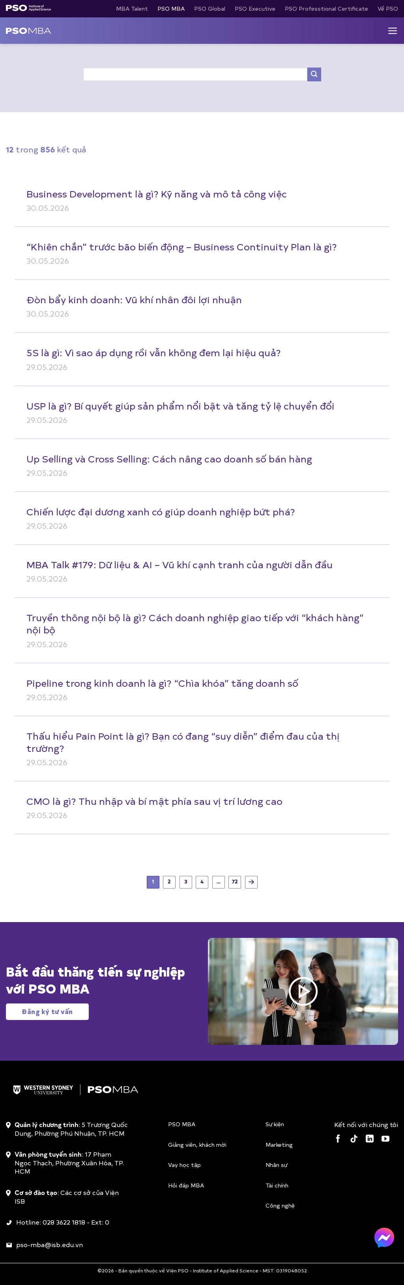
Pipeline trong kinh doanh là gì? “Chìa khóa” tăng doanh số (162, 682)
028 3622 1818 (64, 1221)
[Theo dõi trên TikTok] (354, 1139)
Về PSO (388, 8)
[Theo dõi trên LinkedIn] (370, 1139)
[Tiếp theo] (251, 882)
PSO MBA (171, 8)
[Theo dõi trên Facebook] (338, 1139)
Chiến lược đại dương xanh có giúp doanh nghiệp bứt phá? (160, 511)
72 (235, 881)
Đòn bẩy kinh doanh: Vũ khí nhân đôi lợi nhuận (134, 299)
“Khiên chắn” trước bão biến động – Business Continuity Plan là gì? (181, 246)
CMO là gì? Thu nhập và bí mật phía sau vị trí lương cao (154, 801)
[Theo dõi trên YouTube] (385, 1139)
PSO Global (209, 8)
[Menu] (392, 30)
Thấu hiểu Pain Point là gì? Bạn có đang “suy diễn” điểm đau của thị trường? (183, 741)
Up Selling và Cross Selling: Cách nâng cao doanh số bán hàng (169, 458)
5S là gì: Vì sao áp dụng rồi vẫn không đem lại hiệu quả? (153, 352)
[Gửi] (314, 74)
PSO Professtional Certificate (326, 8)
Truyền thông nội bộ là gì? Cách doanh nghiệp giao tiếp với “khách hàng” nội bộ (195, 623)
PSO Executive (255, 8)
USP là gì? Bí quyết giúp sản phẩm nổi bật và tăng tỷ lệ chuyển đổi (180, 405)
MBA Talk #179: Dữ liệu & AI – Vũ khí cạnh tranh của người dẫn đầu (179, 564)
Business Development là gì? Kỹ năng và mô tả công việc (156, 193)
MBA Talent (132, 8)
